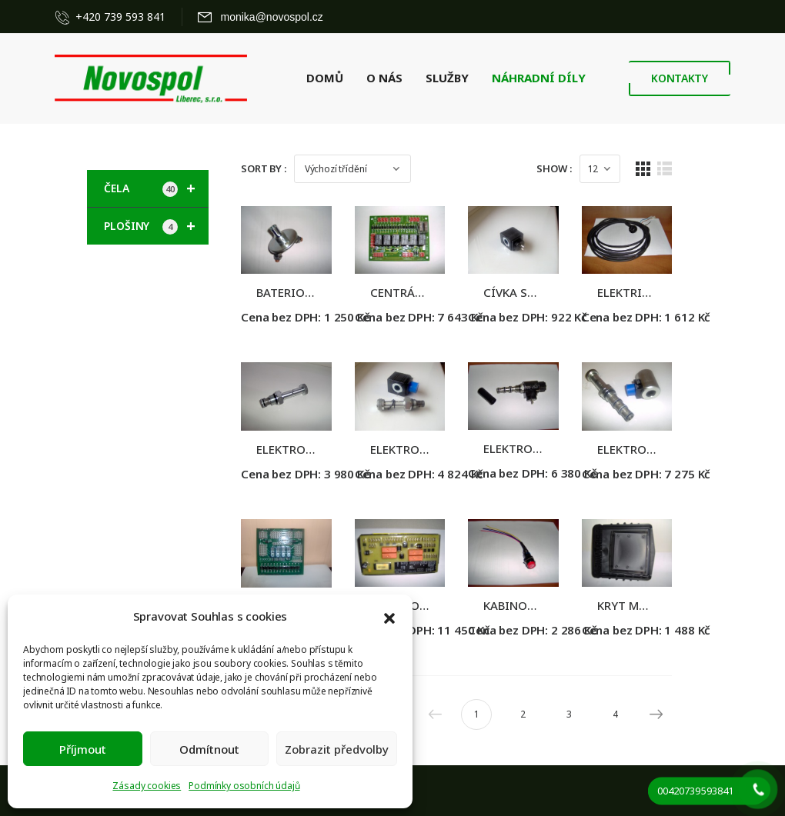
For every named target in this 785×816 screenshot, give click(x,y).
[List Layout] (700, 169)
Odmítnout (209, 749)
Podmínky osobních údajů (244, 785)
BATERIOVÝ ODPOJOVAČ (322, 299)
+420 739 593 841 (120, 16)
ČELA (156, 188)
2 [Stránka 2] (557, 734)
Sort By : (263, 168)
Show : (589, 168)
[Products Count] (634, 169)
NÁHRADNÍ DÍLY (539, 77)
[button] (389, 616)
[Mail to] (260, 17)
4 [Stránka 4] (650, 734)
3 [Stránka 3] (603, 734)
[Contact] (65, 17)
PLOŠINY (156, 226)
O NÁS (384, 77)
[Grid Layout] (677, 169)
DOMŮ (324, 77)
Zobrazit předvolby (337, 749)
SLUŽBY (447, 77)
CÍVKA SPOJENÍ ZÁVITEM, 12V (582, 299)
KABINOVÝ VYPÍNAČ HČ (565, 625)
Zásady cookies (146, 785)
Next (688, 734)
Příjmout (82, 749)
